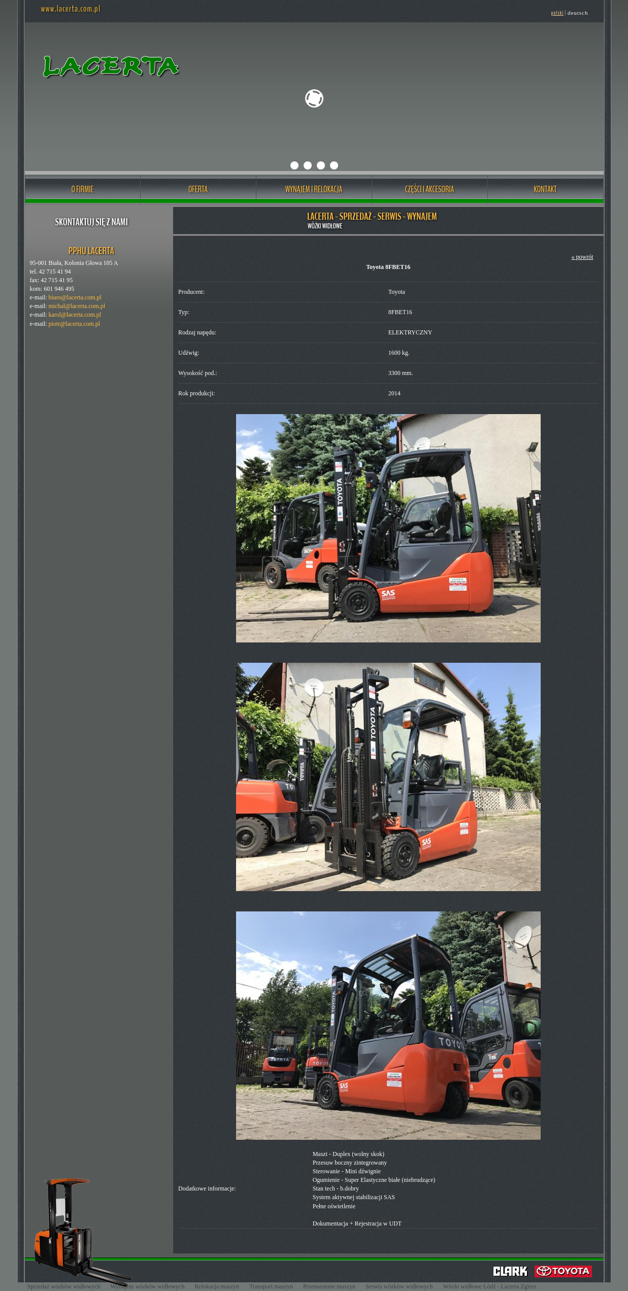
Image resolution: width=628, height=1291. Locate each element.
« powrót (582, 256)
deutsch (578, 13)
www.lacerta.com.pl (71, 9)
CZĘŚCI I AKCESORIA (429, 189)
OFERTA (198, 189)
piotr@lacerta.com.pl (74, 323)
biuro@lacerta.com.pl (74, 297)
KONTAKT (545, 189)
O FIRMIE (82, 189)
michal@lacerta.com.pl (76, 306)
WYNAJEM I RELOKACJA (313, 189)
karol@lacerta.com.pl (74, 314)
